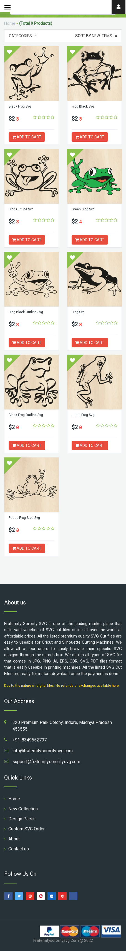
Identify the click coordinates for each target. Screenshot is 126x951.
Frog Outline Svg (21, 209)
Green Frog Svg (83, 209)
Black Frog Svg (20, 106)
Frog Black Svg (83, 106)
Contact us (18, 849)
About (14, 839)
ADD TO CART (26, 137)
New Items (96, 36)
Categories (23, 36)
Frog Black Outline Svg (26, 312)
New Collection (23, 808)
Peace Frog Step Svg (24, 518)
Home (9, 23)
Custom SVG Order (26, 828)
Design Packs (22, 818)
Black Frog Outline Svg (26, 415)
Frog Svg (78, 312)
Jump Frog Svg (83, 415)
